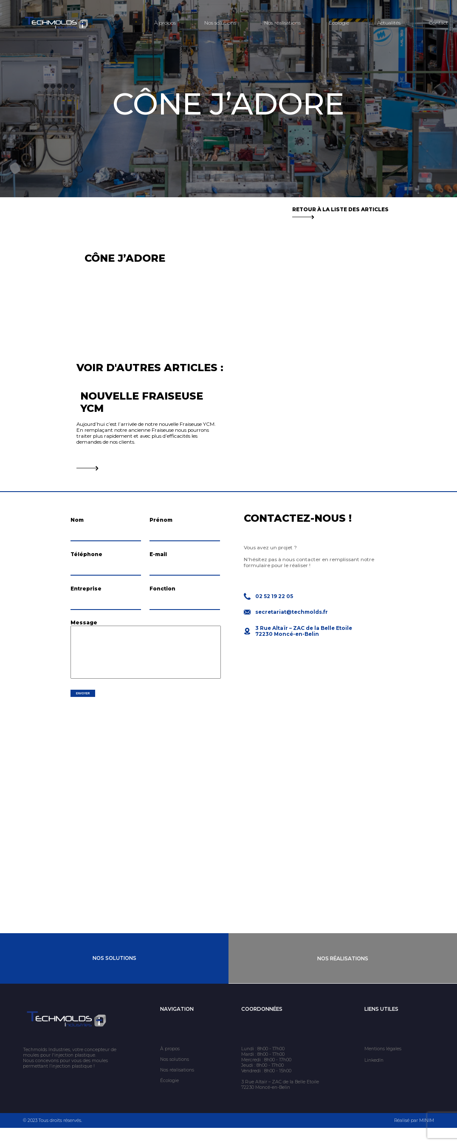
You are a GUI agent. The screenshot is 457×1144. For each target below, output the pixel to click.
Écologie (339, 23)
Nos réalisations (282, 23)
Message (84, 636)
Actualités (389, 23)
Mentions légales (382, 1065)
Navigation (177, 1025)
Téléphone (86, 559)
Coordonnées (261, 1025)
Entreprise (86, 597)
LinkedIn (374, 1076)
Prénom (161, 520)
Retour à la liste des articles (340, 212)
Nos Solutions (114, 975)
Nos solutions (220, 23)
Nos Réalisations (342, 975)
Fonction (162, 597)
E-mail (158, 559)
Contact (438, 23)
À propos (165, 23)
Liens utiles (381, 1025)
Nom (77, 520)
